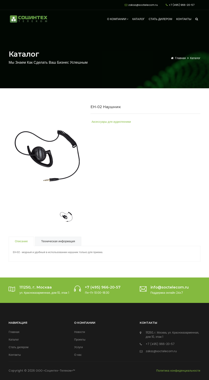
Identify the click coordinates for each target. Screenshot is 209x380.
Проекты (79, 340)
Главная (178, 58)
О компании (117, 19)
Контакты (183, 19)
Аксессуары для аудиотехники (111, 122)
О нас (77, 355)
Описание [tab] (21, 241)
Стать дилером (160, 19)
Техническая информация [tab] (58, 241)
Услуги (78, 347)
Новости (79, 332)
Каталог (138, 19)
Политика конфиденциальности (178, 371)
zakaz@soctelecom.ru (143, 5)
